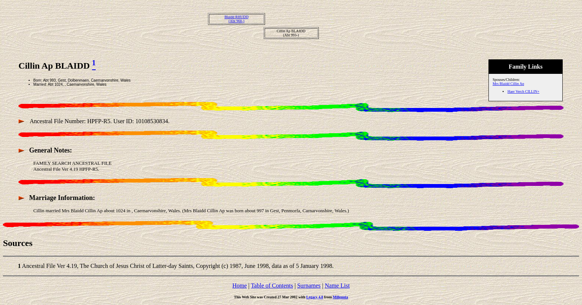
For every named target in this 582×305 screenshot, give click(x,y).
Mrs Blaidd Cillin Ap (508, 84)
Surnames (309, 285)
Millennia (340, 297)
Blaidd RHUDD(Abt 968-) (237, 19)
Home (239, 285)
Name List (337, 285)
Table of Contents (272, 285)
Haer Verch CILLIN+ (523, 91)
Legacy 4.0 (314, 297)
